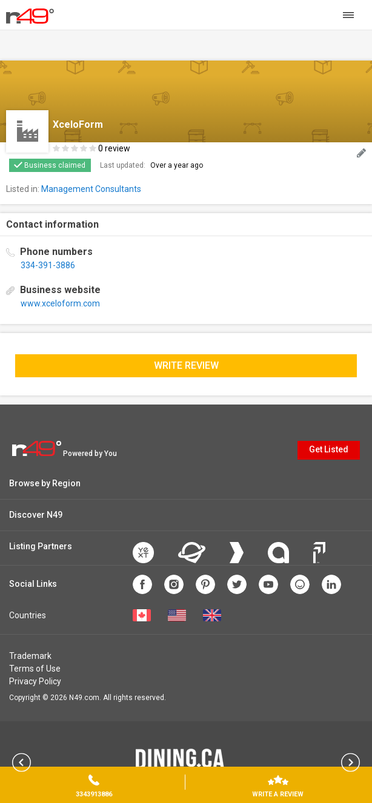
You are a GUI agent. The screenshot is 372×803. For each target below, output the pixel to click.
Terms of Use (35, 668)
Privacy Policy (35, 681)
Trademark (30, 656)
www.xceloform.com (60, 303)
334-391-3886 (48, 265)
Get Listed (328, 449)
